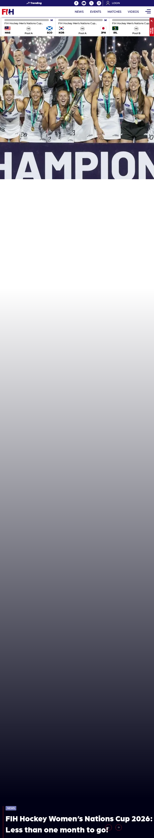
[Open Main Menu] (148, 12)
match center (28, 26)
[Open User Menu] (114, 3)
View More (151, 31)
